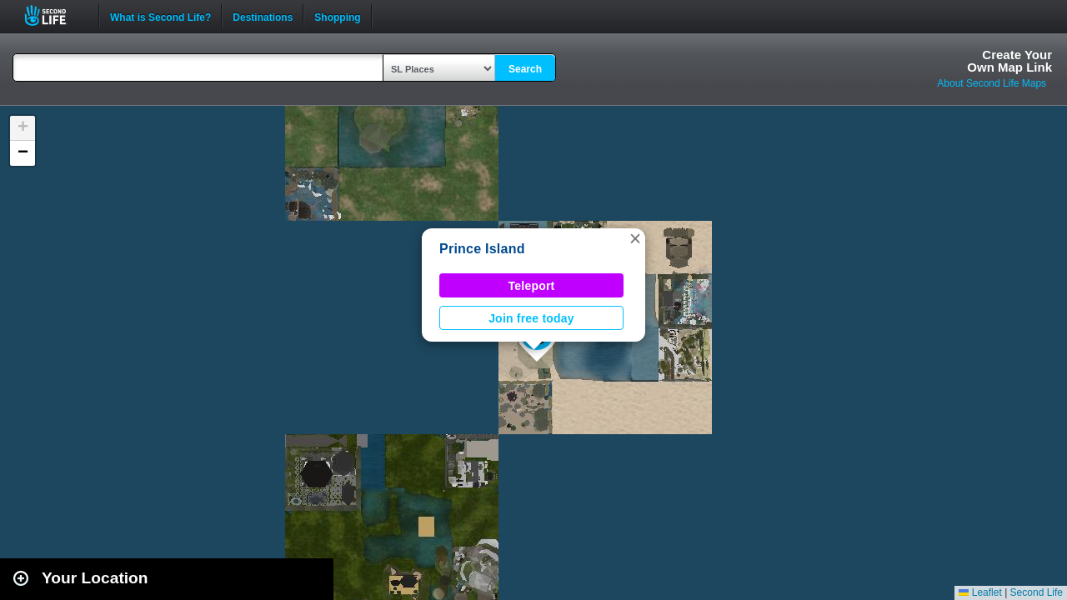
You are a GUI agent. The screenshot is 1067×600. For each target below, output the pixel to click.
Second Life (54, 15)
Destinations (263, 16)
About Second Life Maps (991, 83)
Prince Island (482, 249)
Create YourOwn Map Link (1009, 61)
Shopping (337, 16)
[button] (635, 238)
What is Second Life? (160, 16)
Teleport (531, 285)
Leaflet (980, 592)
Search (525, 69)
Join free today (531, 318)
